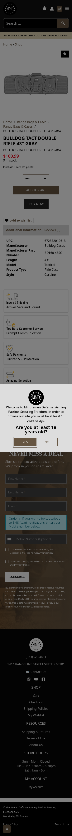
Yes (25, 442)
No (47, 442)
